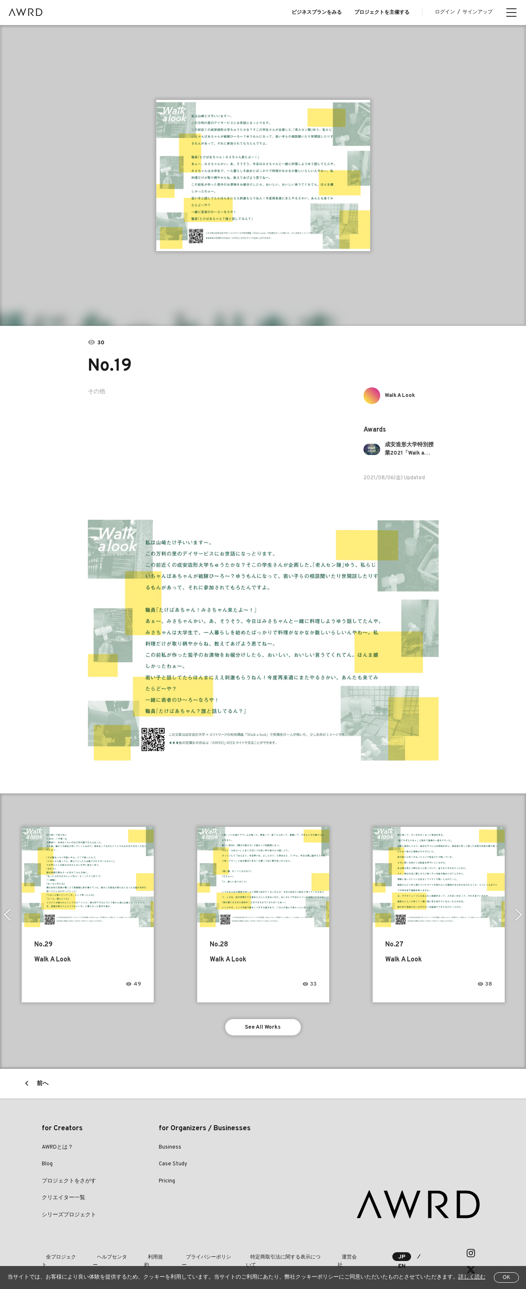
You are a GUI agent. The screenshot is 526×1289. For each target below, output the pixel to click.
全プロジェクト (59, 1255)
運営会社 (335, 1255)
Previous (6, 915)
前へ (42, 1085)
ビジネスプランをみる (317, 12)
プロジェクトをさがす (69, 1183)
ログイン (445, 12)
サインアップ (477, 12)
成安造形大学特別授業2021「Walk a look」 (411, 449)
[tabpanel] (263, 175)
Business (170, 1149)
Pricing (167, 1183)
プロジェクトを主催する (381, 12)
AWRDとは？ (57, 1149)
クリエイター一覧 (63, 1200)
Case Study (173, 1166)
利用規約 (147, 1255)
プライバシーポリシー (195, 1255)
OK (506, 1277)
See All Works (263, 1028)
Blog (47, 1166)
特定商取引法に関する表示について (272, 1255)
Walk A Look (402, 395)
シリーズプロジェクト (69, 1217)
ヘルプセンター (107, 1255)
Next (519, 915)
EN (428, 1255)
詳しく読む (471, 1277)
